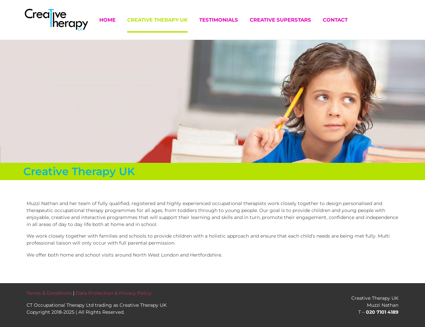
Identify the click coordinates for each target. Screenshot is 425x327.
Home (107, 20)
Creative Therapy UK (157, 20)
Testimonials (218, 20)
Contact (335, 20)
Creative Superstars (280, 20)
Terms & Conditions (49, 293)
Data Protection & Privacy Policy (114, 293)
